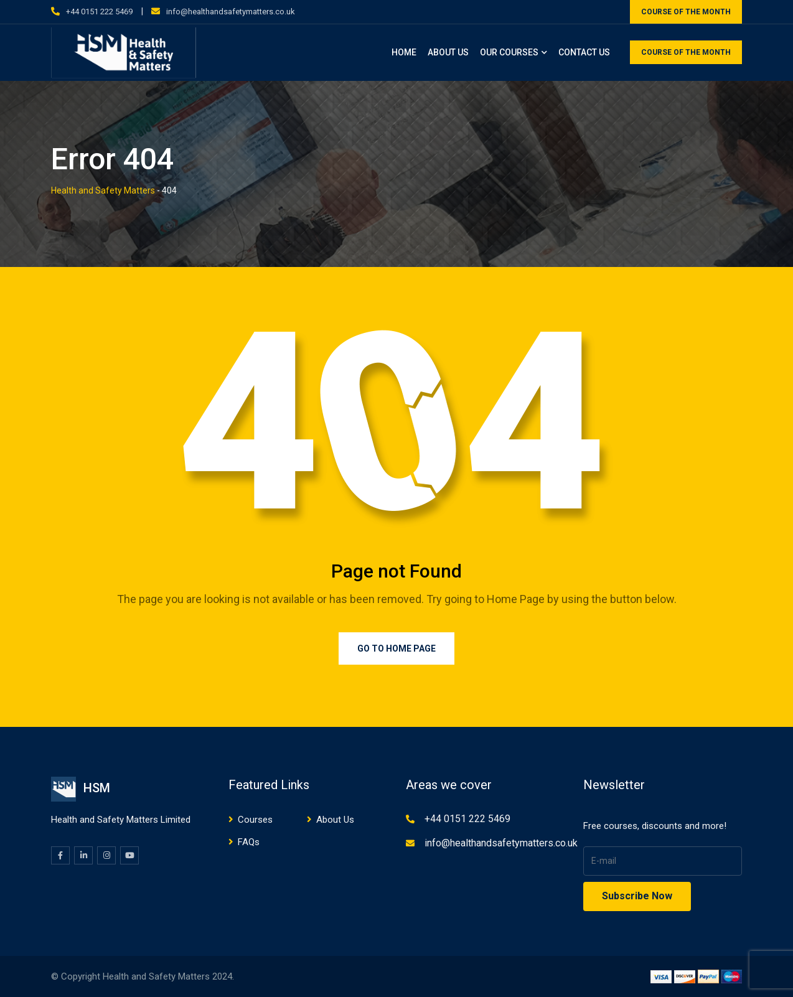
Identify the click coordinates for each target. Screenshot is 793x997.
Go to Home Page (396, 648)
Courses (255, 819)
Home (404, 52)
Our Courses (509, 52)
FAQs (249, 842)
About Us (448, 52)
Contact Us (584, 52)
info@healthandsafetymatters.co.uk (230, 11)
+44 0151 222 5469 (99, 11)
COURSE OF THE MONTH (686, 11)
